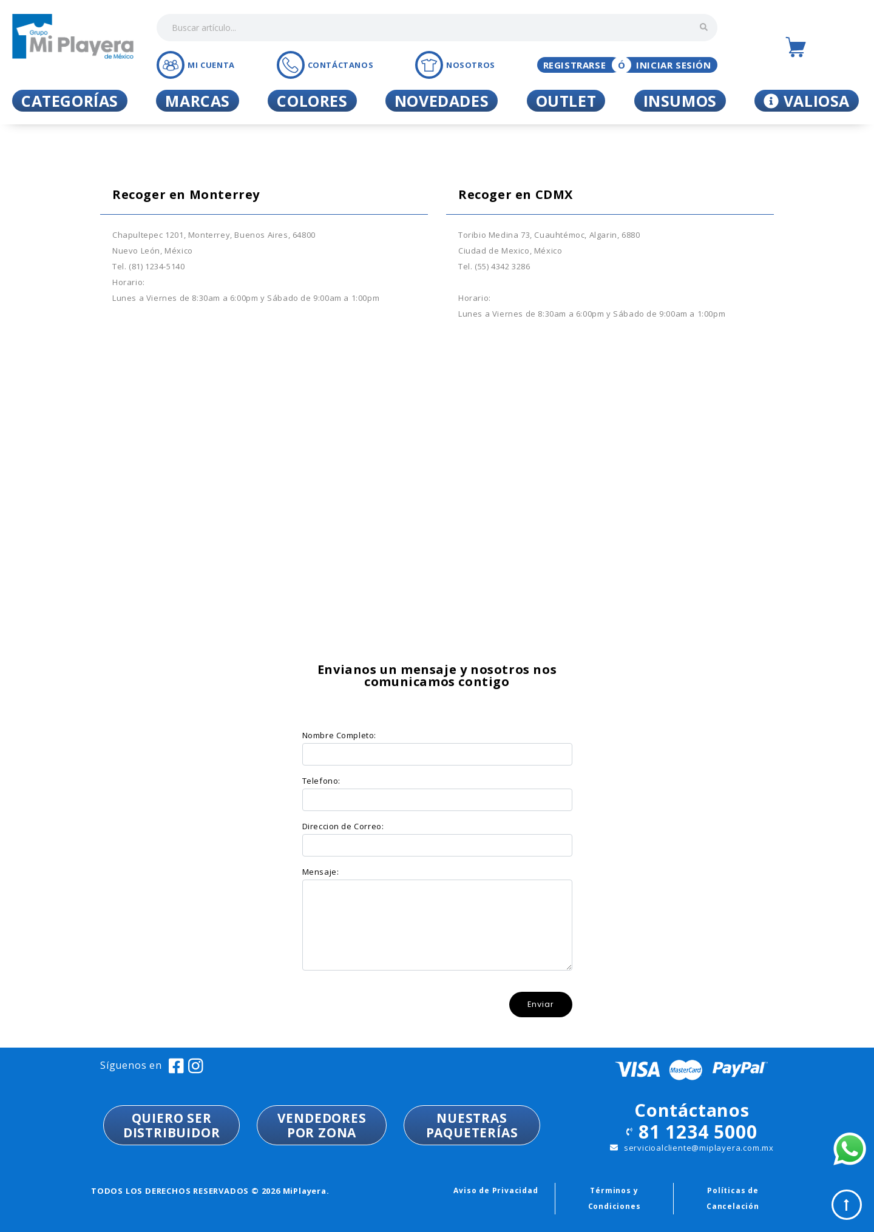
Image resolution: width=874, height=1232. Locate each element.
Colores (312, 100)
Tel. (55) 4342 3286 (494, 266)
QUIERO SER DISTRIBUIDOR (171, 1125)
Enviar (540, 1004)
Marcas (197, 100)
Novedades (442, 100)
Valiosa (807, 100)
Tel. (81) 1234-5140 (148, 266)
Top (847, 1205)
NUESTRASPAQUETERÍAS (472, 1125)
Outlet (566, 100)
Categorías (69, 100)
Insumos (680, 100)
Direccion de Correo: (343, 826)
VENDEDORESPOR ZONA (322, 1125)
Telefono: (321, 780)
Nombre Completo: (339, 735)
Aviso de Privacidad (495, 1190)
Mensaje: (320, 871)
